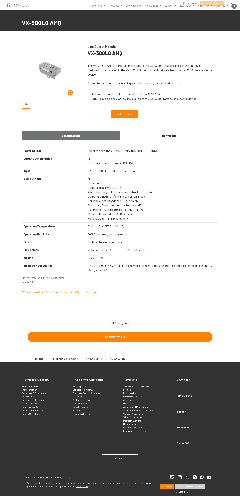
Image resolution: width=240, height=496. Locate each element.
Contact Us (115, 339)
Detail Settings (182, 491)
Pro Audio (77, 414)
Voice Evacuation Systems (65, 365)
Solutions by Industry (37, 384)
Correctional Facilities (33, 414)
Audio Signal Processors (135, 410)
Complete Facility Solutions (86, 396)
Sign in (232, 3)
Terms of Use (28, 467)
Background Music (81, 403)
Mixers (126, 407)
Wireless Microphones (134, 417)
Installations (183, 395)
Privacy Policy (82, 486)
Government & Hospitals (34, 403)
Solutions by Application (90, 384)
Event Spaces (79, 389)
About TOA (182, 430)
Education (27, 400)
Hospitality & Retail (31, 410)
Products (114, 9)
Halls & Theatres (30, 407)
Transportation (29, 393)
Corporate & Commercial (34, 396)
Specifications (71, 133)
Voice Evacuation (81, 410)
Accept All (167, 486)
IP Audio (127, 393)
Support (180, 407)
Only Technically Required (190, 486)
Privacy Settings (63, 467)
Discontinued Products (134, 434)
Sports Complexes (31, 417)
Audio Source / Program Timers (139, 414)
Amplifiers (128, 403)
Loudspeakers (130, 396)
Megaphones (129, 427)
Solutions (97, 9)
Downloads (169, 133)
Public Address (80, 407)
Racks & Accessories (133, 431)
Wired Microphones (132, 420)
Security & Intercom (82, 417)
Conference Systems (83, 393)
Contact (120, 447)
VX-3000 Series (94, 365)
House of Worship (30, 389)
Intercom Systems (132, 424)
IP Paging (77, 400)
